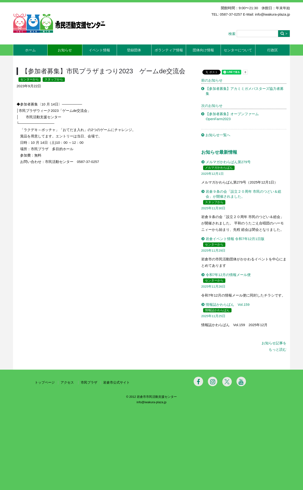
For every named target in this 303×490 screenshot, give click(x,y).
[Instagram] (212, 462)
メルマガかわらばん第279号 (228, 162)
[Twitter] (227, 462)
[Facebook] (198, 462)
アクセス (68, 463)
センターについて (238, 50)
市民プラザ (89, 463)
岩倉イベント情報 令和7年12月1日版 (235, 239)
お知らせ (65, 50)
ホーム (30, 50)
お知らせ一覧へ (217, 135)
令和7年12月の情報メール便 (228, 275)
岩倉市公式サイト (116, 463)
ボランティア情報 (169, 50)
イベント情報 (99, 50)
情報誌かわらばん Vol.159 (228, 304)
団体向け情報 (203, 50)
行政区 (272, 50)
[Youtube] (241, 462)
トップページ (45, 463)
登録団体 (134, 50)
